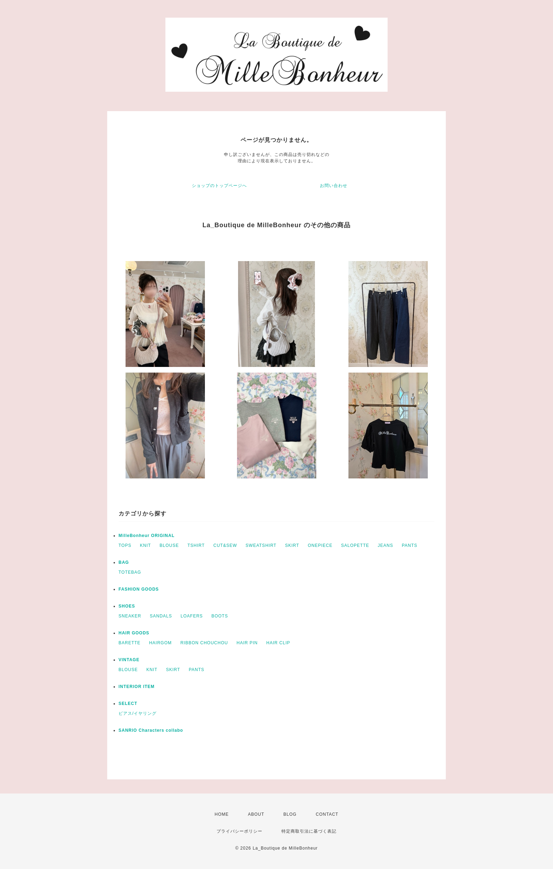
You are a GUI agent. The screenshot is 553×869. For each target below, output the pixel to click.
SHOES (127, 606)
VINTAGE (129, 659)
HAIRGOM (160, 642)
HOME (222, 814)
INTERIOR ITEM (136, 686)
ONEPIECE (320, 545)
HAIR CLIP (278, 642)
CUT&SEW (225, 545)
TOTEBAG (130, 572)
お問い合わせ (333, 185)
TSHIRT (196, 545)
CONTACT (327, 814)
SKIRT (292, 545)
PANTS (409, 545)
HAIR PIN (247, 642)
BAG (124, 562)
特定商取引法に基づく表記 (308, 831)
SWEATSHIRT (260, 545)
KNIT (145, 545)
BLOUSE (169, 545)
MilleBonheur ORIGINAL (147, 535)
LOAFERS (192, 616)
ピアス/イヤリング (138, 713)
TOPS (125, 545)
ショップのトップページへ (219, 185)
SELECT (128, 703)
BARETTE (129, 642)
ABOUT (256, 814)
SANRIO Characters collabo (151, 730)
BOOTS (219, 616)
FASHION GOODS (139, 589)
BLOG (290, 814)
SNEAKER (130, 616)
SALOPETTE (355, 545)
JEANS (385, 545)
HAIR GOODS (134, 632)
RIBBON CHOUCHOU (204, 642)
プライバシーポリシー (239, 831)
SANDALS (161, 616)
